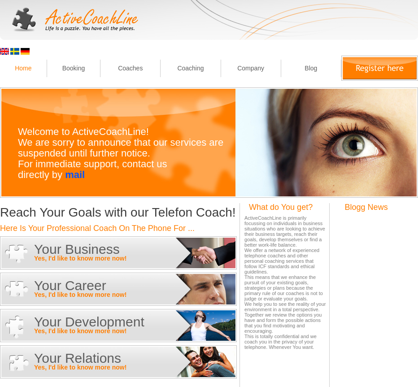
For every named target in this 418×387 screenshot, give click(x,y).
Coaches (130, 68)
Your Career (70, 285)
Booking (73, 68)
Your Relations (77, 358)
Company (250, 68)
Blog (311, 68)
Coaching (190, 68)
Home (23, 68)
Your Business (77, 249)
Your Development (89, 321)
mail (75, 174)
